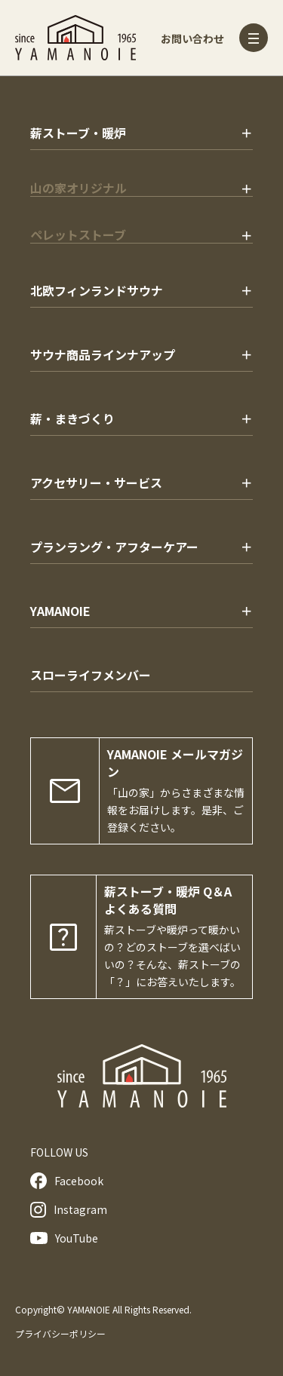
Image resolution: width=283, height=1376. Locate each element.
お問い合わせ (192, 38)
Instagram (68, 1210)
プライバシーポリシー (60, 1333)
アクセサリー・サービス (96, 482)
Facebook (66, 1180)
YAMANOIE (60, 611)
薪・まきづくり (72, 418)
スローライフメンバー (90, 675)
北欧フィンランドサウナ (96, 290)
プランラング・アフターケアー (114, 547)
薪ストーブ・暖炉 (78, 133)
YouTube (64, 1238)
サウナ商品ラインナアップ (102, 354)
